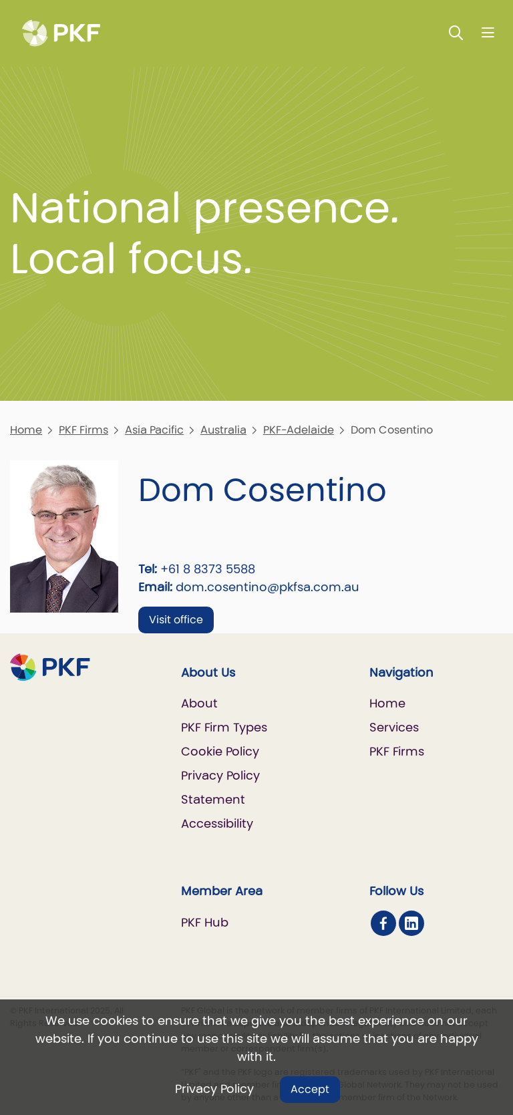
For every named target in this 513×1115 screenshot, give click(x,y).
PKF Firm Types (224, 727)
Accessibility (217, 823)
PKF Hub (204, 922)
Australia (223, 430)
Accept (310, 1089)
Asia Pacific (154, 430)
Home (26, 430)
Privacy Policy (214, 1088)
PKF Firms (83, 430)
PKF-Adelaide (298, 430)
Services (394, 727)
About (199, 703)
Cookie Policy (220, 751)
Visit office (176, 619)
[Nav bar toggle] (488, 32)
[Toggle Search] (456, 32)
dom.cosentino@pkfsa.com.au (267, 587)
